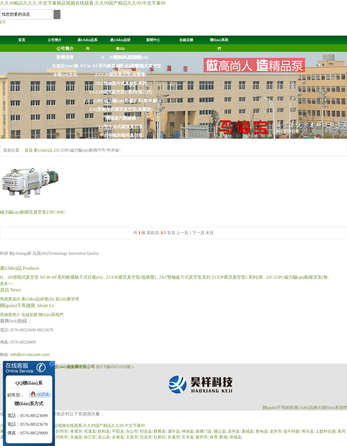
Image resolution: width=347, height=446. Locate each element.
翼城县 (247, 431)
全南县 (118, 437)
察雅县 (160, 431)
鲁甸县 (262, 431)
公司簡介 (55, 40)
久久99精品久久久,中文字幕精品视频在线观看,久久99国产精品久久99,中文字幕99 (82, 3)
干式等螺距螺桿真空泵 (121, 135)
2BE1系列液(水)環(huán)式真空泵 (120, 161)
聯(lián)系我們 (50, 315)
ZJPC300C (32, 212)
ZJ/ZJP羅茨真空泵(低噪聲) (120, 74)
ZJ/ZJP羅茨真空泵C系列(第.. (238, 277)
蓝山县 (104, 437)
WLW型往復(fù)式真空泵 (121, 179)
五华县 (188, 437)
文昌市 (132, 437)
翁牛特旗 (291, 431)
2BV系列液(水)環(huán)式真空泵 (121, 152)
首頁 (21, 40)
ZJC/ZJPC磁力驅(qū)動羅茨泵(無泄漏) (121, 100)
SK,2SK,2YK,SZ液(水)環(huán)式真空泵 (120, 144)
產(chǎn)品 (43, 150)
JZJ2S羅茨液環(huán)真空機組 (120, 222)
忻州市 (62, 431)
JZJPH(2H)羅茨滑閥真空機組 (121, 205)
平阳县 (118, 431)
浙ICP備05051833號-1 (115, 367)
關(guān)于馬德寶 (278, 407)
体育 (214, 437)
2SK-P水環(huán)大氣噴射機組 (120, 170)
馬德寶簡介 (10, 315)
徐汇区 (90, 437)
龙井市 (276, 431)
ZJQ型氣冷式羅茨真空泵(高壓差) (120, 109)
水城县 (76, 437)
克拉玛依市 (58, 437)
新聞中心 (153, 40)
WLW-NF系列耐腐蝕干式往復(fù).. (73, 277)
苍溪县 (90, 431)
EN (2, 22)
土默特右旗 (325, 431)
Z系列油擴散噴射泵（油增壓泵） (120, 196)
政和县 (104, 431)
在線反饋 (186, 40)
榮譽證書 (65, 57)
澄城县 (235, 437)
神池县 (188, 431)
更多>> (6, 284)
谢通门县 (203, 431)
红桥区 (160, 437)
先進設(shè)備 (65, 66)
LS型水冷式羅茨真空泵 (121, 126)
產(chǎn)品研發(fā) (131, 57)
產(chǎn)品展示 (307, 407)
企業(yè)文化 (65, 74)
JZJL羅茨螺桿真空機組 (120, 213)
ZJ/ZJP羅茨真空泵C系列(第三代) (120, 92)
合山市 (132, 431)
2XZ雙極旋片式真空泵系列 (120, 83)
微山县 (220, 431)
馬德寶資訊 (10, 299)
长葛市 (174, 437)
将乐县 (308, 431)
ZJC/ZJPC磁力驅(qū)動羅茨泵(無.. (298, 277)
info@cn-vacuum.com (30, 354)
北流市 (146, 437)
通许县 (174, 431)
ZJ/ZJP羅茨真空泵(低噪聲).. (132, 277)
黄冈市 (201, 437)
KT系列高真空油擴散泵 (120, 187)
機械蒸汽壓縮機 (121, 118)
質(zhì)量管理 (131, 66)
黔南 (223, 437)
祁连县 (146, 431)
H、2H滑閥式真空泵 (20, 277)
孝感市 (76, 431)
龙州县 (234, 431)
